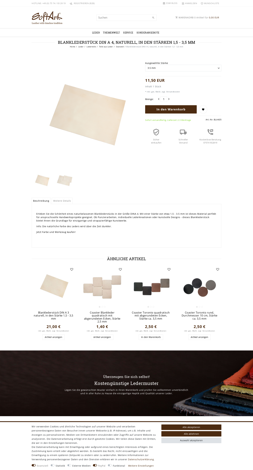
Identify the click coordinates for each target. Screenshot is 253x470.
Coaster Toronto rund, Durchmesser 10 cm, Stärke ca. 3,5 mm (199, 315)
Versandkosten (173, 91)
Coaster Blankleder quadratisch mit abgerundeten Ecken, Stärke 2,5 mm (102, 317)
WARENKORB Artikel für (197, 17)
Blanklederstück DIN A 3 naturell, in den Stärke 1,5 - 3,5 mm (53, 315)
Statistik (60, 465)
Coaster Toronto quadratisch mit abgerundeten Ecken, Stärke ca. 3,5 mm (151, 315)
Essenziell (42, 465)
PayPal (102, 465)
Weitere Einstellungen (141, 465)
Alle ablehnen (191, 433)
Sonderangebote (148, 32)
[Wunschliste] (209, 3)
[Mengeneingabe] (164, 99)
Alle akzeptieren (191, 427)
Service (128, 32)
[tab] (41, 201)
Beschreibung (41, 200)
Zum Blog (171, 3)
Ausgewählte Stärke (156, 63)
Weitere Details (62, 200)
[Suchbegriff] (126, 17)
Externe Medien (81, 465)
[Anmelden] (189, 3)
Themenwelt (111, 32)
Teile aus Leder (105, 46)
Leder (96, 32)
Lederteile (91, 46)
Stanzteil (119, 46)
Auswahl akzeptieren (191, 440)
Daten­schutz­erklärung (141, 459)
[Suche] (153, 17)
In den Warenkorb (171, 109)
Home (72, 46)
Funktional (119, 465)
